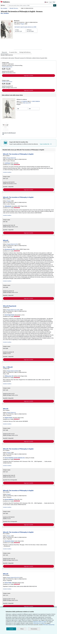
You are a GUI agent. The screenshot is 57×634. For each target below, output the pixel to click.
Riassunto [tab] (4, 52)
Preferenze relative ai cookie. (39, 621)
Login (50, 2)
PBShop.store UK (9, 376)
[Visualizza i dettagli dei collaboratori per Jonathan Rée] (5, 13)
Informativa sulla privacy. (48, 624)
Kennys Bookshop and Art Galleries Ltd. (15, 457)
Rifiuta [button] (22, 628)
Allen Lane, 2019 (27, 102)
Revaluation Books (9, 541)
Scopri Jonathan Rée (46, 144)
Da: (20, 30)
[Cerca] (54, 5)
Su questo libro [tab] (13, 52)
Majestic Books (8, 417)
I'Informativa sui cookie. (38, 623)
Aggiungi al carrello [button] (28, 75)
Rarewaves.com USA (10, 249)
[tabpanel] (28, 56)
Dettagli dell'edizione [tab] (25, 52)
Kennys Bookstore (9, 499)
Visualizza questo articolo (7, 66)
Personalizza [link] (34, 628)
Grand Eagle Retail (9, 314)
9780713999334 (36, 101)
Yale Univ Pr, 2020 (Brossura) (9, 132)
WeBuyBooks (8, 206)
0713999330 (24, 101)
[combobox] (30, 5)
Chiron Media (8, 582)
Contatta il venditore (7, 172)
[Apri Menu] (3, 5)
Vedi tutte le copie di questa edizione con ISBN (25, 27)
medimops (7, 163)
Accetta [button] (11, 628)
